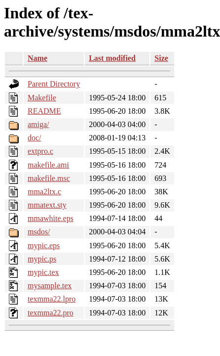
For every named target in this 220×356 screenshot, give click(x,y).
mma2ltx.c (44, 191)
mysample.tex (50, 285)
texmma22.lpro (51, 299)
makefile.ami (48, 165)
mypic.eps (44, 245)
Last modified (112, 58)
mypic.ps (42, 259)
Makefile (42, 97)
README (44, 111)
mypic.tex (43, 272)
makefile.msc (49, 178)
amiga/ (38, 124)
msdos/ (39, 231)
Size (161, 58)
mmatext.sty (47, 205)
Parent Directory (54, 84)
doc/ (34, 138)
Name (37, 58)
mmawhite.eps (50, 218)
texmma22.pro (50, 313)
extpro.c (40, 151)
